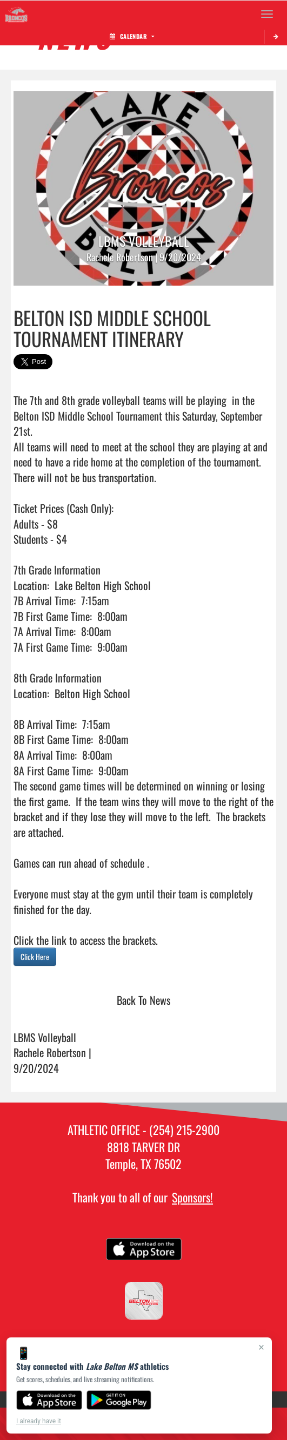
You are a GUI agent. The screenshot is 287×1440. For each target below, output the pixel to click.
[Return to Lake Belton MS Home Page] (16, 14)
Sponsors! (192, 1197)
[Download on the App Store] (49, 1400)
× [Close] (261, 1347)
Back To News (143, 1000)
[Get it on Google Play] (119, 1400)
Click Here (35, 956)
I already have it (38, 1421)
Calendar (132, 36)
